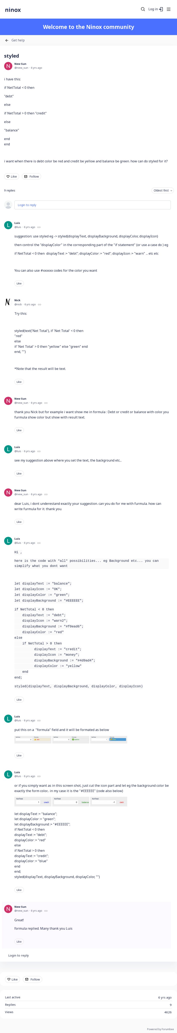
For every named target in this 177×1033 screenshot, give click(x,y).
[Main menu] (168, 9)
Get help (18, 40)
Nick (17, 300)
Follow (34, 176)
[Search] (143, 9)
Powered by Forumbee (160, 1029)
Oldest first (161, 190)
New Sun (20, 64)
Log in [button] (153, 9)
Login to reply (27, 205)
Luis (17, 223)
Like (14, 176)
